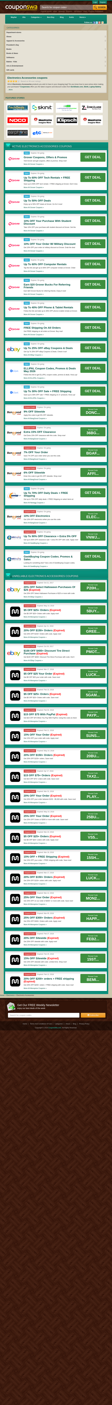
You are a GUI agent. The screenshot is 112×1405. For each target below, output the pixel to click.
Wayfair (14, 17)
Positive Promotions (95, 11)
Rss (102, 22)
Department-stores (13, 32)
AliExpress (78, 11)
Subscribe (93, 1015)
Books (56, 49)
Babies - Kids (56, 62)
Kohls (71, 17)
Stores (82, 17)
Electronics (10, 995)
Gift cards (10, 70)
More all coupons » (34, 164)
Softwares (56, 57)
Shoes (56, 37)
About (68, 1024)
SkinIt (86, 87)
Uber (85, 11)
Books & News (12, 53)
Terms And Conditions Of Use (41, 1024)
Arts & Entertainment (56, 66)
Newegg (61, 11)
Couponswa (25, 87)
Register (103, 2)
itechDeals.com (77, 87)
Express (69, 11)
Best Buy (50, 17)
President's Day (12, 45)
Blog (62, 17)
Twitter (97, 22)
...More (10, 90)
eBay (55, 11)
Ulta (23, 17)
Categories (36, 17)
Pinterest (99, 22)
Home (2, 995)
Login (95, 2)
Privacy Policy (84, 1024)
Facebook (94, 22)
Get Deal (93, 157)
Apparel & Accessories (56, 41)
